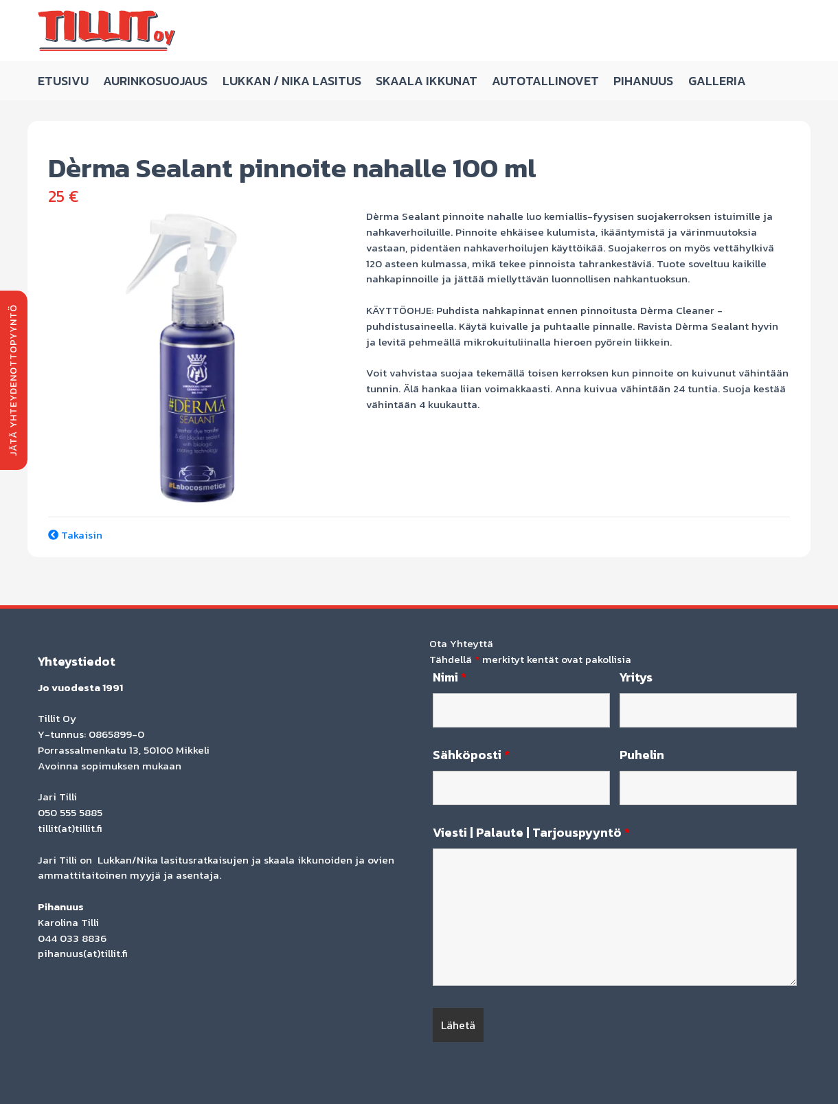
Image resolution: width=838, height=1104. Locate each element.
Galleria (717, 80)
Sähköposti (471, 755)
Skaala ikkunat (426, 80)
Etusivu (63, 80)
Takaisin (75, 535)
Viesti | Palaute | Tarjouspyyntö (531, 833)
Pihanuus (643, 80)
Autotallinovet (545, 80)
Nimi (449, 677)
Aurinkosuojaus (155, 80)
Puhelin (642, 755)
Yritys (636, 677)
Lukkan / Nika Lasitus (292, 80)
